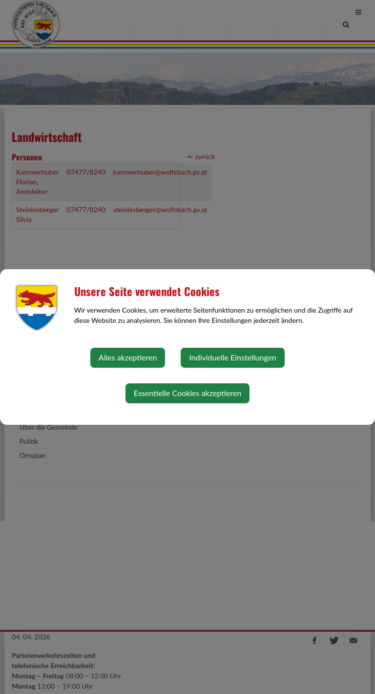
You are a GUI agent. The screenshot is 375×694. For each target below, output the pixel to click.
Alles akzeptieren (128, 357)
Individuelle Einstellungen (232, 357)
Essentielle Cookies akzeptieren (187, 392)
